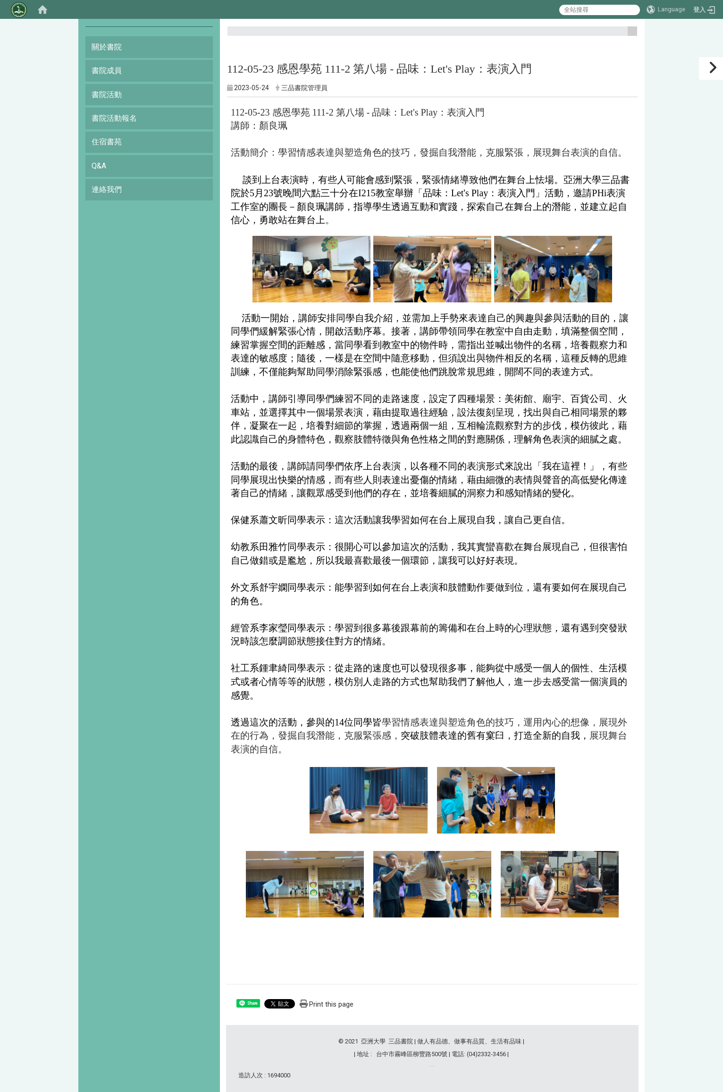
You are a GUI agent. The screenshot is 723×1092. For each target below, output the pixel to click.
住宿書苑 (107, 141)
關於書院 (107, 46)
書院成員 (107, 70)
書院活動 (107, 94)
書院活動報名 (114, 118)
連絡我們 (107, 189)
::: (629, 35)
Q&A (99, 165)
